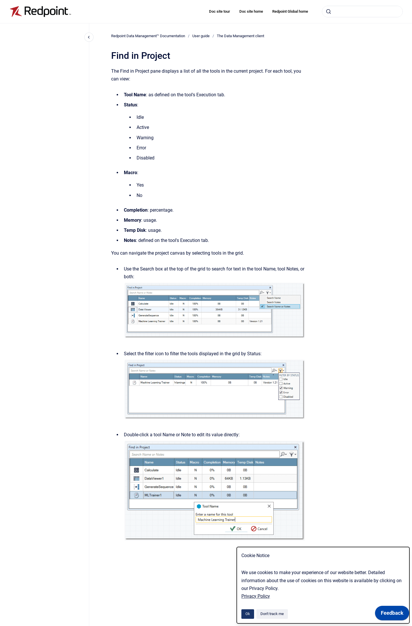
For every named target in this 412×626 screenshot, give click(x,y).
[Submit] (328, 11)
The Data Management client (240, 36)
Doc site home (251, 11)
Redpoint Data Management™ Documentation (148, 36)
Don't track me (272, 614)
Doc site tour (219, 11)
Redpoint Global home (290, 11)
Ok (247, 614)
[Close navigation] (89, 37)
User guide (201, 36)
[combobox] (362, 11)
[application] (392, 614)
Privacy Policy (255, 596)
